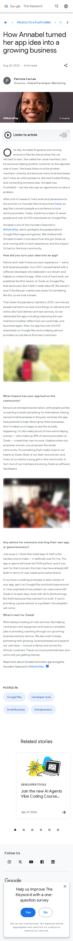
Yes (28, 920)
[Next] (67, 22)
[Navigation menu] (6, 6)
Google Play (14, 697)
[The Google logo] (13, 881)
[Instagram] (9, 862)
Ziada (58, 204)
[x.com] (20, 862)
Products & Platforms (34, 22)
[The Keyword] (5, 22)
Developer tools (41, 697)
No (46, 920)
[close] (65, 894)
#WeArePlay (10, 229)
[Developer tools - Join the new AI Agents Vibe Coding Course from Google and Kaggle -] (43, 786)
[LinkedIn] (53, 862)
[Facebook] (42, 862)
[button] (65, 65)
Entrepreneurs (43, 709)
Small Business (16, 709)
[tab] (15, 830)
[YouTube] (31, 862)
